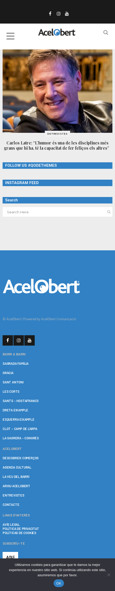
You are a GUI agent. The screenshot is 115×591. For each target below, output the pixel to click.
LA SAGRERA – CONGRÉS (21, 438)
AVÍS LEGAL (11, 524)
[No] (108, 574)
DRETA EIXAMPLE (15, 410)
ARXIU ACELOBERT (16, 486)
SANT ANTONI (13, 382)
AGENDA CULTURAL (17, 467)
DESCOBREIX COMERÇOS (21, 458)
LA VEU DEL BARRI (16, 477)
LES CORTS (11, 391)
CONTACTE (11, 504)
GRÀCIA (8, 373)
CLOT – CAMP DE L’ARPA (20, 429)
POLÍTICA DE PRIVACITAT (21, 529)
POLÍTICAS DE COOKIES (19, 533)
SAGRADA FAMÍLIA (15, 363)
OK (58, 583)
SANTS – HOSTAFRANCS (21, 401)
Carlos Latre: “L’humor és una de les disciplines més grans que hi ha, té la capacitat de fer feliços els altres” (57, 145)
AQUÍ (10, 557)
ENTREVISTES (13, 495)
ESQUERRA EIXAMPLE (18, 419)
